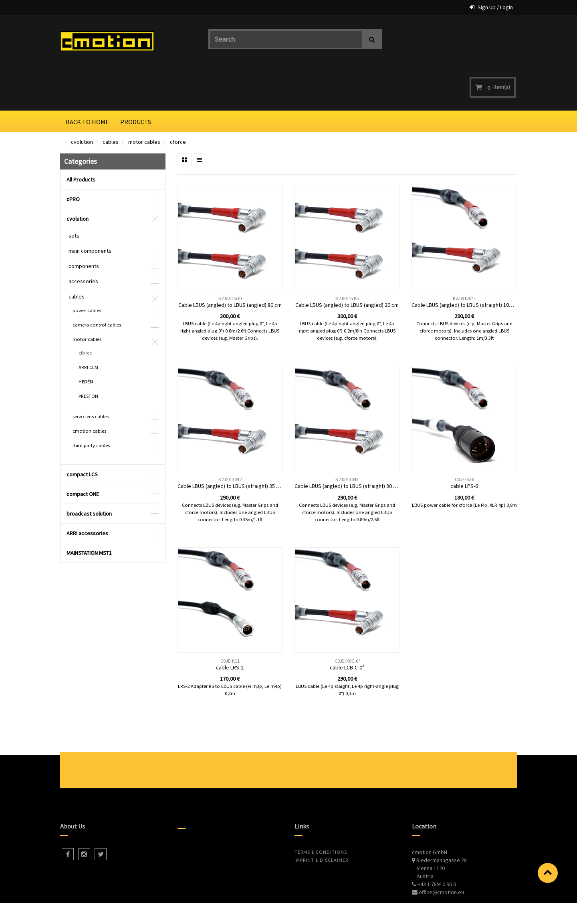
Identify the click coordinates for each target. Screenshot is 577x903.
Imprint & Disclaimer (321, 817)
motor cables (144, 98)
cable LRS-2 (230, 624)
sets (74, 192)
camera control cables (97, 281)
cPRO (73, 155)
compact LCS (82, 431)
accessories (83, 238)
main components (90, 207)
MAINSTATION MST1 (89, 509)
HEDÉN (86, 338)
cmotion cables (89, 388)
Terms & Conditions (321, 809)
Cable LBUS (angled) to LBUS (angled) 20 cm (347, 261)
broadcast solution (89, 470)
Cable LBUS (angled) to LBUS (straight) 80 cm (347, 442)
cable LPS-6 (464, 442)
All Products (81, 136)
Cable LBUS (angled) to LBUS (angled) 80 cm (230, 261)
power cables (87, 267)
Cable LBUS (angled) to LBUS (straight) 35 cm (230, 442)
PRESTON (88, 353)
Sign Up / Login (495, 7)
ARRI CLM (88, 324)
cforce (178, 98)
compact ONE (83, 450)
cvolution (82, 98)
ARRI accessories (87, 490)
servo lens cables (91, 373)
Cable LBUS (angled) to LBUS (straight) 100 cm (466, 261)
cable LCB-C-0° (347, 624)
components (84, 222)
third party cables (91, 402)
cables (111, 98)
